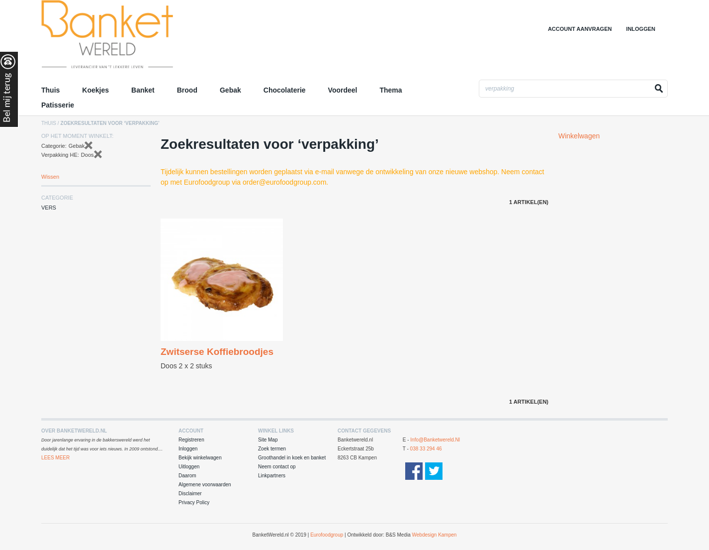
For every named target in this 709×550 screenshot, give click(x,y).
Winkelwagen (579, 136)
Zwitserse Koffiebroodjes (217, 351)
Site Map (267, 439)
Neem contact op (277, 466)
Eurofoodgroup (326, 535)
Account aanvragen (580, 29)
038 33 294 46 (426, 448)
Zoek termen (272, 448)
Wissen (50, 177)
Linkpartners (271, 475)
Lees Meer (55, 457)
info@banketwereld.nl (435, 439)
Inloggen (640, 29)
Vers (48, 208)
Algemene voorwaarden (204, 484)
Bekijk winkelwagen (200, 457)
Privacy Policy (193, 502)
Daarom (187, 475)
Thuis (48, 123)
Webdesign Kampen (434, 535)
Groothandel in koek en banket (292, 457)
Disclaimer (190, 493)
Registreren (191, 439)
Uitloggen (188, 466)
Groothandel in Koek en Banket (128, 37)
